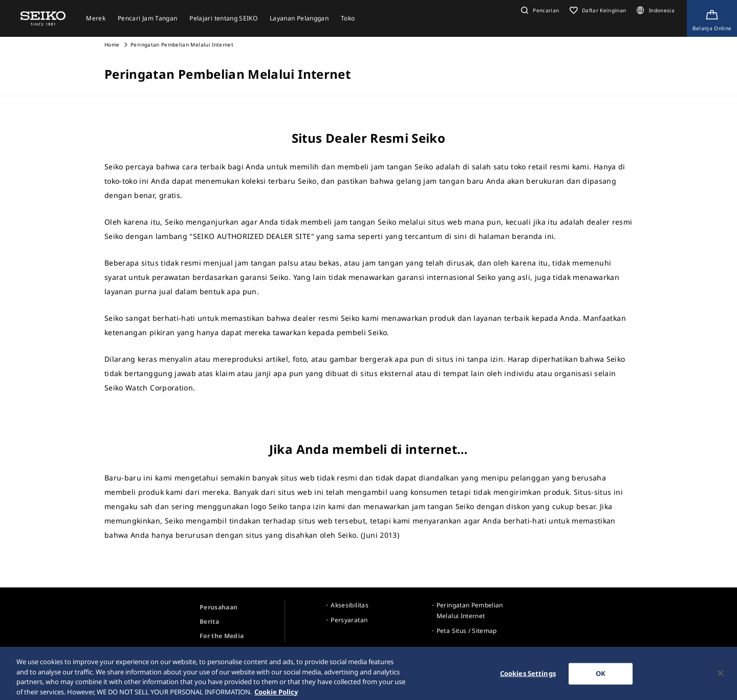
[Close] (720, 676)
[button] (538, 10)
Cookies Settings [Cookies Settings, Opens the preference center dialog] (528, 676)
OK (600, 676)
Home (111, 44)
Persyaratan (349, 620)
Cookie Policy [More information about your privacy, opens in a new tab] (276, 694)
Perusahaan (219, 607)
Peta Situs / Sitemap (467, 630)
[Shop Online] (712, 18)
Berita (209, 621)
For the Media (222, 635)
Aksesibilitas (349, 605)
